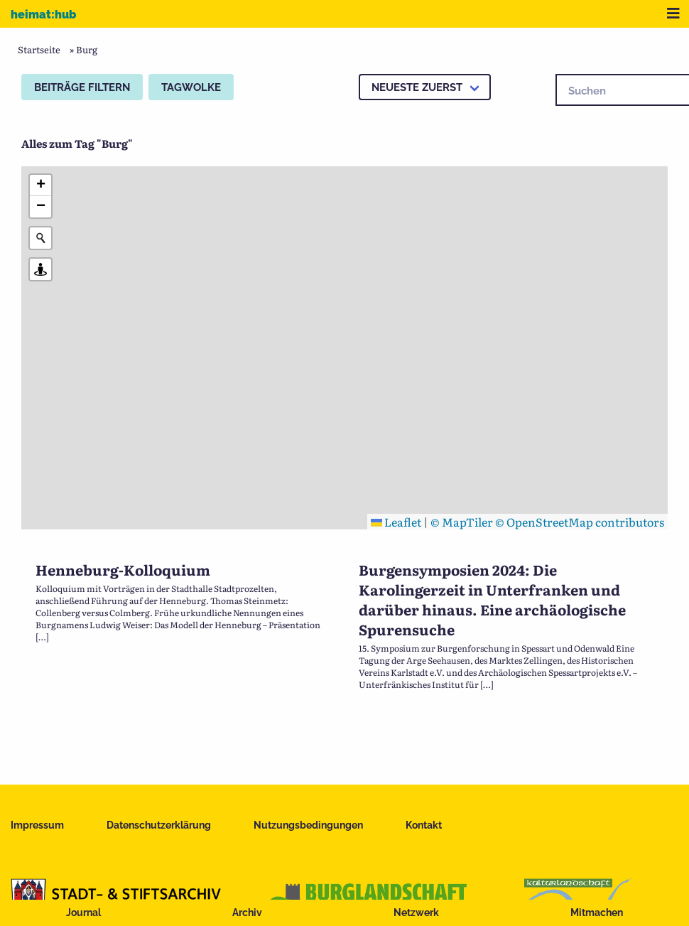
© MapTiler (461, 521)
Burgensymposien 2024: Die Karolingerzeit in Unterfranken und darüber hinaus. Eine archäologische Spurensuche (492, 599)
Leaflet (396, 521)
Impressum (37, 825)
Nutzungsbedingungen (308, 825)
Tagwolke (191, 87)
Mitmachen (596, 912)
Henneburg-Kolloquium (123, 569)
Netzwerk (416, 912)
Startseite (39, 49)
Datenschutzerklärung (159, 825)
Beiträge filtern (82, 87)
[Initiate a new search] (40, 238)
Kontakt (424, 825)
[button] (40, 185)
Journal (83, 912)
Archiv (247, 912)
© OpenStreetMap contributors (579, 521)
